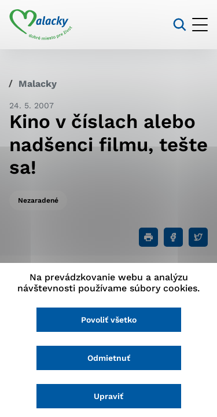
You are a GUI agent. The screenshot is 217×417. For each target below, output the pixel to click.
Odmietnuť (108, 358)
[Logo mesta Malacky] (40, 25)
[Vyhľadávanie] (179, 24)
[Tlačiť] (148, 237)
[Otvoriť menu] (200, 24)
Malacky (38, 83)
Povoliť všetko (109, 319)
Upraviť (108, 396)
